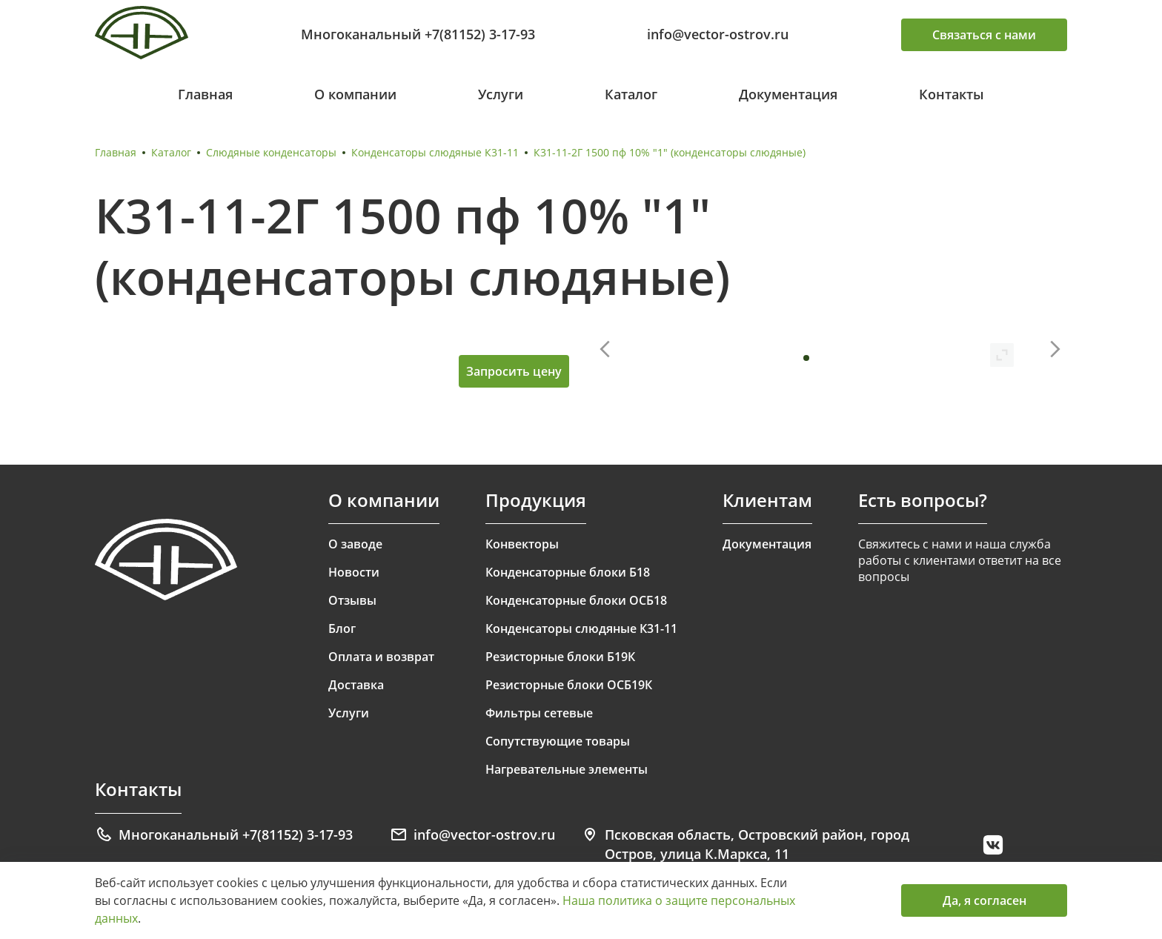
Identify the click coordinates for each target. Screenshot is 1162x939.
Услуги (500, 94)
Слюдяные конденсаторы (271, 152)
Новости (353, 572)
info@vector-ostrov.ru (717, 34)
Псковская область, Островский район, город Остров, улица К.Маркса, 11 (745, 844)
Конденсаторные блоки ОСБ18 (576, 600)
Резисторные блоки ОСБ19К (568, 685)
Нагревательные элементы (566, 769)
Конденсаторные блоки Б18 (567, 572)
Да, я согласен (984, 900)
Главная (205, 94)
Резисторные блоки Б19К (560, 656)
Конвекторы (522, 544)
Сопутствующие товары (557, 741)
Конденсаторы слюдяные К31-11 (435, 152)
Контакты (951, 94)
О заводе (355, 544)
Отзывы (352, 600)
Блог (342, 628)
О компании (355, 94)
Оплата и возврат (381, 656)
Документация (788, 94)
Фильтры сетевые (539, 713)
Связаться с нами (984, 35)
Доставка (356, 685)
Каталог (631, 94)
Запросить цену (514, 371)
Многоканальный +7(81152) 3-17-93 (418, 34)
